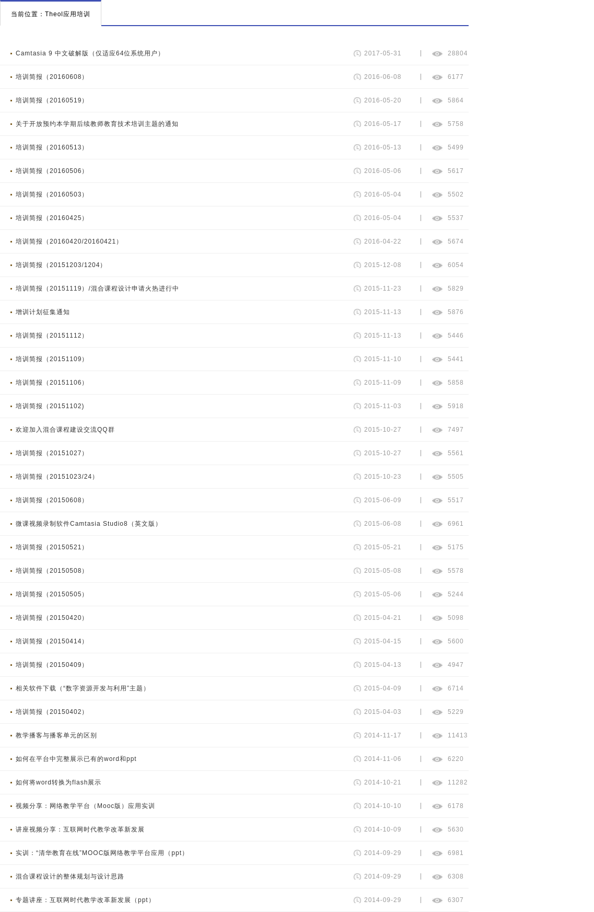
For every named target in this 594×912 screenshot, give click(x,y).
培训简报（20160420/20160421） (69, 241)
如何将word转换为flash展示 (58, 782)
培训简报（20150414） (52, 641)
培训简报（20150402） (52, 711)
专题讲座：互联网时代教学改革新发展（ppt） (85, 900)
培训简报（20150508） (52, 570)
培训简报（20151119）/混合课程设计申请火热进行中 (97, 288)
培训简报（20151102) (50, 406)
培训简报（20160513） (52, 147)
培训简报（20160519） (52, 100)
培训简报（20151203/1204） (61, 265)
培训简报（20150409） (52, 664)
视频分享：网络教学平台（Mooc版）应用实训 (85, 806)
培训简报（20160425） (52, 218)
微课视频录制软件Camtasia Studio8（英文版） (89, 523)
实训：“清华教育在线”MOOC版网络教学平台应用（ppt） (102, 853)
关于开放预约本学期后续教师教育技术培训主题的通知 (97, 124)
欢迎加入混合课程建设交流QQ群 (65, 429)
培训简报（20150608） (52, 500)
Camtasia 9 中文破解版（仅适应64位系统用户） (90, 53)
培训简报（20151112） (52, 335)
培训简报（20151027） (52, 453)
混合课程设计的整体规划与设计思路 (70, 876)
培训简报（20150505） (52, 594)
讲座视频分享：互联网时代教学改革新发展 (80, 829)
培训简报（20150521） (52, 547)
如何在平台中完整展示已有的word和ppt (76, 759)
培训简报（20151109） (52, 359)
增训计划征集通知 (43, 312)
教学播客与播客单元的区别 (56, 735)
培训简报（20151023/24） (57, 476)
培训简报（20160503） (52, 194)
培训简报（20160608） (52, 76)
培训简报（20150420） (52, 617)
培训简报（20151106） (52, 382)
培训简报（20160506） (52, 171)
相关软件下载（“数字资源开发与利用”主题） (83, 688)
